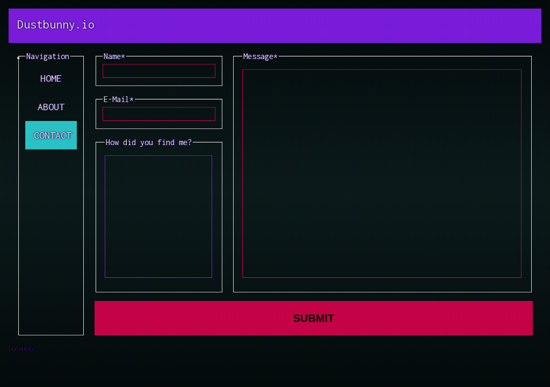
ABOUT (51, 106)
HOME (51, 78)
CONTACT (52, 135)
